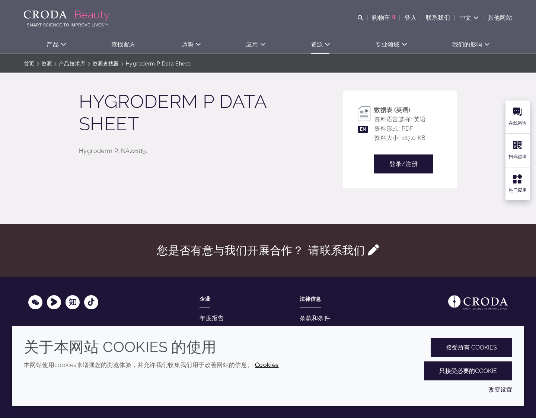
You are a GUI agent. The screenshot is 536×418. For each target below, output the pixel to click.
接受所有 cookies (471, 347)
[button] (56, 45)
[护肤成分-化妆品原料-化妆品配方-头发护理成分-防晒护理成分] (67, 15)
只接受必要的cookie (468, 370)
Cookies (267, 364)
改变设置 (500, 389)
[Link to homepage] (478, 302)
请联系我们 (336, 250)
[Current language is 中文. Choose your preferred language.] (469, 17)
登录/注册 (403, 163)
